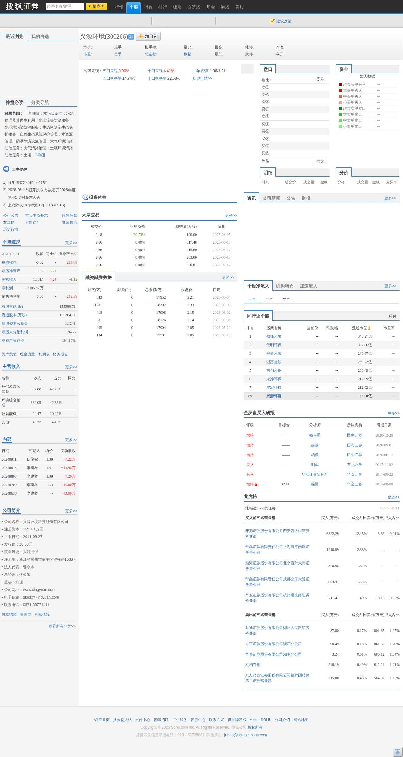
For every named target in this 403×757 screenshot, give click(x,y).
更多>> (71, 243)
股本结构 (9, 614)
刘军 (315, 464)
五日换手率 (112, 78)
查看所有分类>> (62, 626)
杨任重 (315, 435)
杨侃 (315, 455)
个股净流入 (258, 286)
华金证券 (354, 484)
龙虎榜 (8, 222)
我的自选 (40, 36)
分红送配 (32, 222)
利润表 (44, 354)
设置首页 (102, 720)
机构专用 (252, 664)
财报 (306, 198)
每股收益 (9, 262)
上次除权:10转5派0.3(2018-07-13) (36, 205)
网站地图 (301, 720)
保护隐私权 (237, 720)
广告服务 (179, 720)
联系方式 (216, 720)
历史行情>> (202, 78)
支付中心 (142, 720)
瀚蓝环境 (273, 353)
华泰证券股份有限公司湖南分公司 (273, 654)
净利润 (7, 288)
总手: (118, 54)
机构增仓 (284, 286)
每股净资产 (11, 271)
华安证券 (354, 474)
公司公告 (10, 215)
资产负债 (9, 354)
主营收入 (9, 279)
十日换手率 (157, 78)
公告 (291, 198)
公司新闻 (271, 198)
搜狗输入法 (122, 720)
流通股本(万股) (14, 315)
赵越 (315, 445)
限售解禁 (69, 215)
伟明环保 (273, 345)
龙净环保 (273, 379)
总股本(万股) (12, 306)
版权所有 (255, 727)
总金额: (151, 54)
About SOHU (260, 720)
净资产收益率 (13, 340)
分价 (343, 172)
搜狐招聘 (161, 720)
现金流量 (27, 354)
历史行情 (10, 229)
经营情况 (42, 614)
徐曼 (315, 484)
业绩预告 (69, 222)
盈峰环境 (273, 336)
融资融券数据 (98, 277)
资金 (343, 69)
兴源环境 (92, 36)
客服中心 (198, 720)
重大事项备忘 (36, 215)
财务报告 (60, 354)
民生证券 (354, 435)
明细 (268, 172)
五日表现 (110, 71)
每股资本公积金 (15, 323)
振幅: (188, 54)
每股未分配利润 (15, 332)
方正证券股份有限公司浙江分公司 (273, 644)
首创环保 (273, 370)
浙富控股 (273, 362)
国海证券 (354, 445)
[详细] (40, 155)
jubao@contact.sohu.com (245, 735)
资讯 (251, 198)
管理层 (25, 614)
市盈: (87, 54)
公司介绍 (282, 720)
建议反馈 (284, 21)
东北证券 (354, 464)
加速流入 (308, 286)
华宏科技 (273, 387)
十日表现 (155, 71)
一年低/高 (201, 71)
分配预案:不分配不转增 (27, 182)
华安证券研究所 (315, 474)
